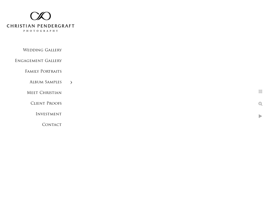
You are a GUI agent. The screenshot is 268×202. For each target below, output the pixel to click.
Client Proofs (46, 104)
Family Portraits (43, 72)
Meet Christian (44, 93)
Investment (49, 114)
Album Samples (46, 82)
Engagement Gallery (38, 61)
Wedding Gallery (42, 50)
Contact (52, 125)
